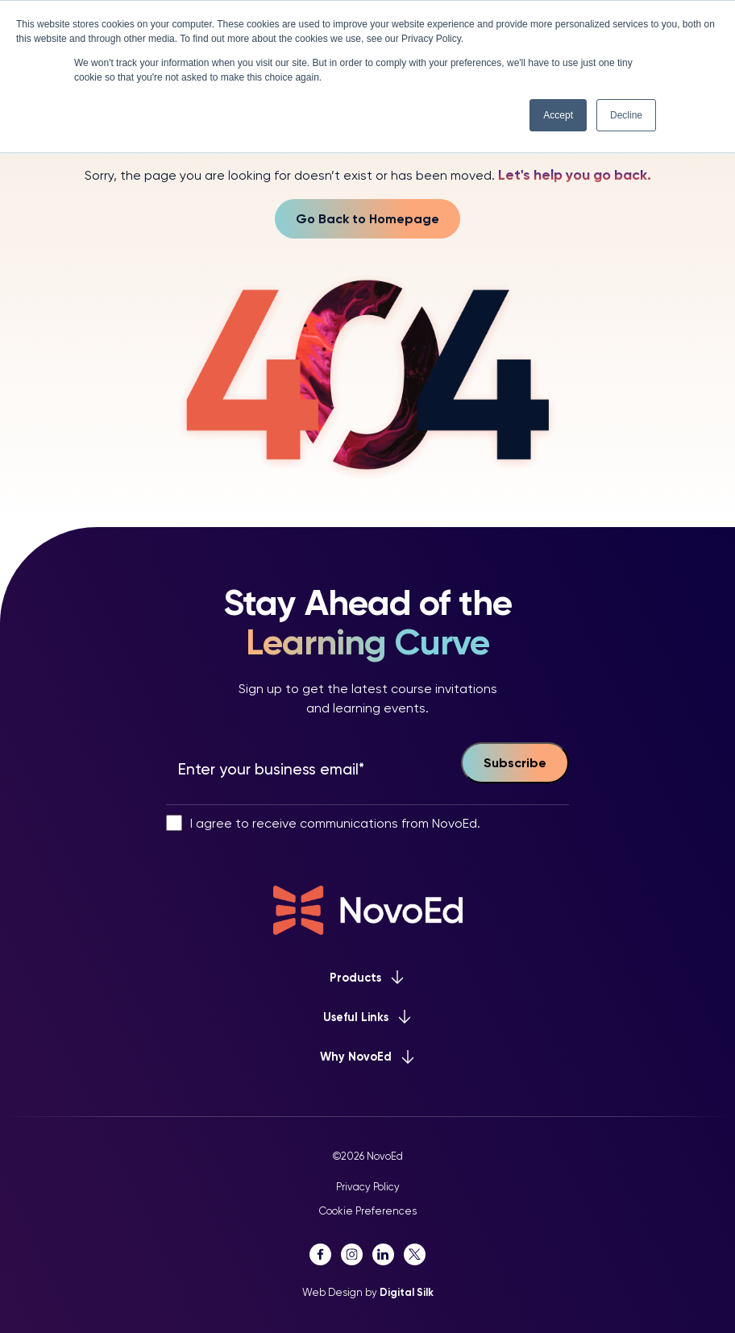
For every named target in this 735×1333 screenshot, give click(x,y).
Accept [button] (558, 115)
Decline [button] (626, 115)
